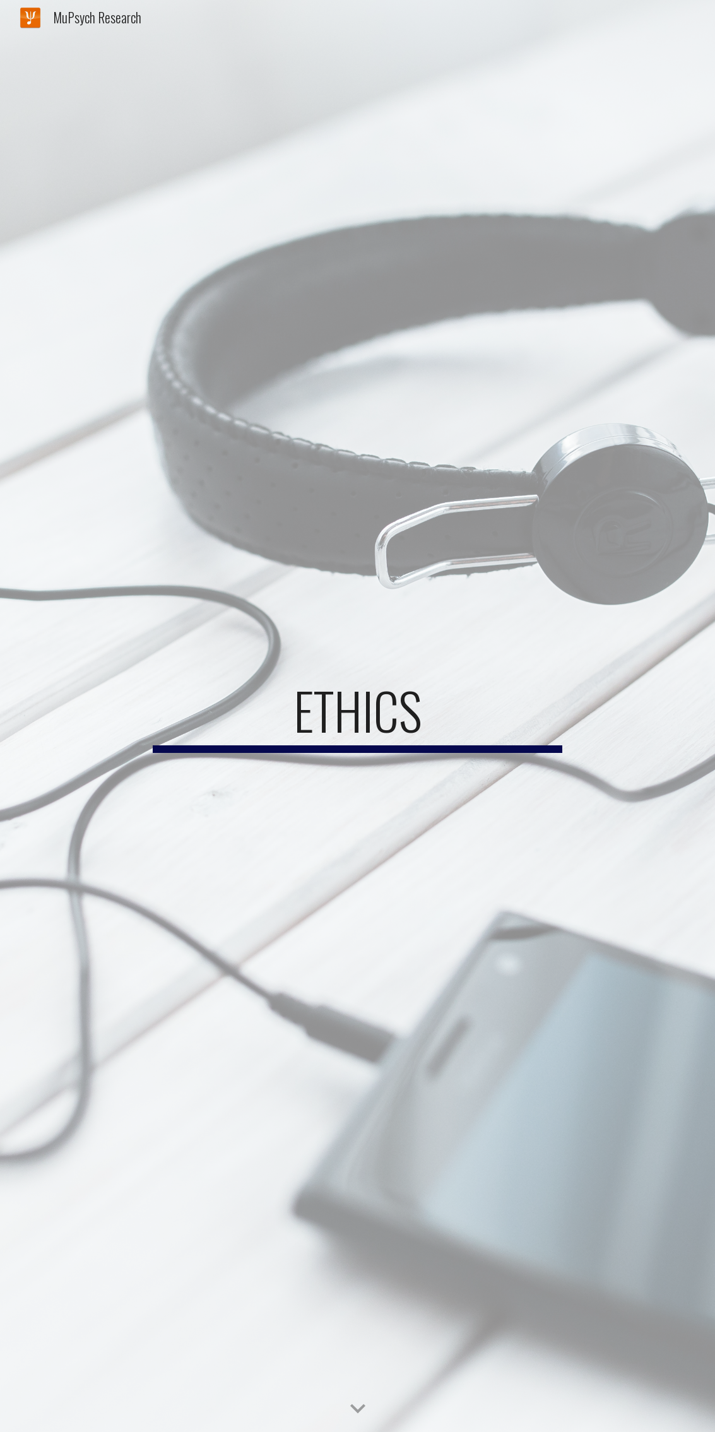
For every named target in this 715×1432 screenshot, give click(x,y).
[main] (357, 716)
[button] (358, 1409)
